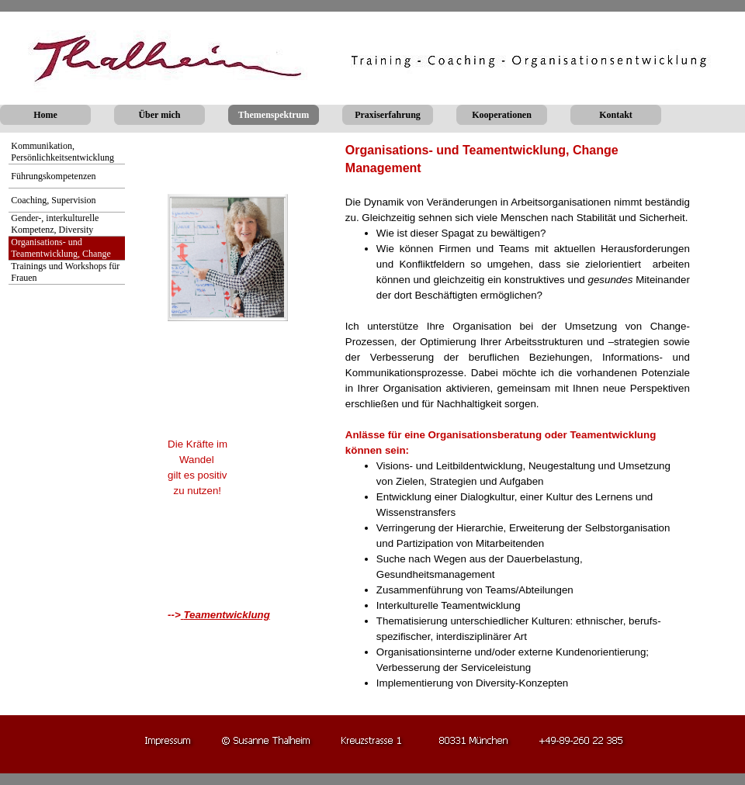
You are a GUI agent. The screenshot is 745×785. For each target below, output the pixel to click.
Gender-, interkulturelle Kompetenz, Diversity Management (55, 230)
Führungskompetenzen (53, 176)
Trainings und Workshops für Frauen (65, 272)
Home (45, 114)
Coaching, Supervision (53, 200)
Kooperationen (502, 114)
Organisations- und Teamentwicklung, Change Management (60, 254)
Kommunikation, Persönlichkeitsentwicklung (62, 151)
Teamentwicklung (226, 615)
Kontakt (615, 114)
